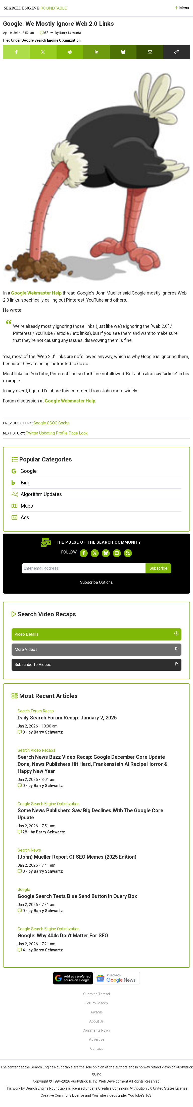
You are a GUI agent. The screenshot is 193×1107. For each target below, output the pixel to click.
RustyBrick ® (81, 1081)
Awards (96, 1012)
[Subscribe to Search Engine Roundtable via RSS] (128, 553)
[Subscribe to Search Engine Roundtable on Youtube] (117, 553)
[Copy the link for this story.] (176, 52)
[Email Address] (83, 568)
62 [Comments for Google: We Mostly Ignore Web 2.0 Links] (44, 33)
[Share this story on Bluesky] (123, 52)
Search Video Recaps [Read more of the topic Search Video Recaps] (36, 750)
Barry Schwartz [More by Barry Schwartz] (48, 732)
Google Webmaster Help (36, 293)
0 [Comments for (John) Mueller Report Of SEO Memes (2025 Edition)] (22, 871)
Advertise (96, 1039)
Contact (96, 1048)
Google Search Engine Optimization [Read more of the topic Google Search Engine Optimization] (48, 803)
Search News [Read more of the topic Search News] (29, 850)
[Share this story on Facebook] (16, 52)
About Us (96, 1021)
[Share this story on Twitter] (43, 52)
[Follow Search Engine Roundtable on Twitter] (95, 553)
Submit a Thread (96, 994)
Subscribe (158, 568)
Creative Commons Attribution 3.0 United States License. (143, 1088)
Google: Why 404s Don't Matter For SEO (63, 936)
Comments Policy (97, 1030)
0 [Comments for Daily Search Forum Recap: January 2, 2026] (22, 732)
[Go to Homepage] (35, 8)
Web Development (113, 1081)
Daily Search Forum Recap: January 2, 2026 (67, 718)
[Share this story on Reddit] (70, 52)
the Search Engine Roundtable (49, 1067)
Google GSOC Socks (51, 423)
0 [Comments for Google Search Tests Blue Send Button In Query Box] (22, 910)
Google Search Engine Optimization (51, 40)
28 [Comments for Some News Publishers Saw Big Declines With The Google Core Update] (23, 832)
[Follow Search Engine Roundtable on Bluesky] (106, 553)
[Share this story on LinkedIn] (96, 52)
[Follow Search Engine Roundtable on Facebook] (84, 553)
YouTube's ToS (140, 1095)
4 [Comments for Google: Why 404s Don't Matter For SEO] (22, 950)
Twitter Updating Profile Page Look (57, 433)
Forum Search (96, 1003)
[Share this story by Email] (149, 52)
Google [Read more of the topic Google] (24, 889)
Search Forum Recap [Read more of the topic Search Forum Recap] (36, 711)
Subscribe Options (96, 582)
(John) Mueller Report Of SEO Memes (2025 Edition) (77, 857)
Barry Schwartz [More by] (70, 33)
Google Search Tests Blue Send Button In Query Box (77, 896)
